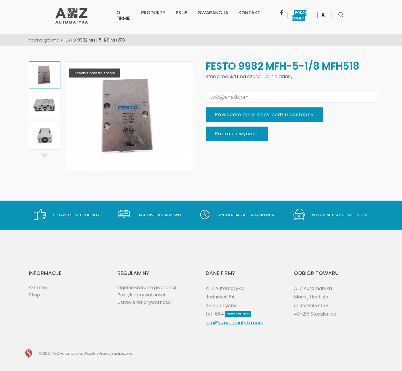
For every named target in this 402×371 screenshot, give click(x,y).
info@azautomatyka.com (234, 322)
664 (233, 314)
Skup (34, 294)
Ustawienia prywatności (144, 302)
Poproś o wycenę (237, 133)
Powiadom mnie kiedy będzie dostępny (264, 114)
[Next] (44, 155)
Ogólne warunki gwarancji (146, 287)
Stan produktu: (222, 76)
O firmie (38, 287)
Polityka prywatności (141, 294)
